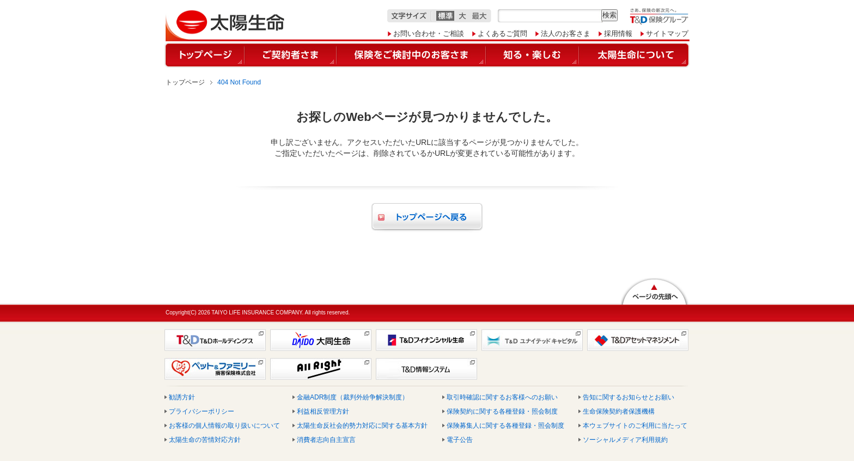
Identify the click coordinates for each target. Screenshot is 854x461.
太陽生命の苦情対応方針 (205, 440)
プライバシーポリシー (201, 411)
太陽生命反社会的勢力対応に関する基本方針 (362, 425)
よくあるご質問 (502, 33)
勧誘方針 (182, 397)
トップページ (185, 82)
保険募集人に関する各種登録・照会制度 (505, 425)
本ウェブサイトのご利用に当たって (635, 425)
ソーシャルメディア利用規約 (625, 440)
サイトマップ (667, 33)
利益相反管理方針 (323, 411)
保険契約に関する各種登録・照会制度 (502, 411)
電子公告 (460, 440)
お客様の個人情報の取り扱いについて (224, 425)
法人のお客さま (565, 33)
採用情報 (618, 33)
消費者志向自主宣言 (326, 440)
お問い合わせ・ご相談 (428, 33)
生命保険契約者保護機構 (619, 411)
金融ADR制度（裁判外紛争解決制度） (352, 397)
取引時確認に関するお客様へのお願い (502, 397)
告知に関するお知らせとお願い (628, 397)
